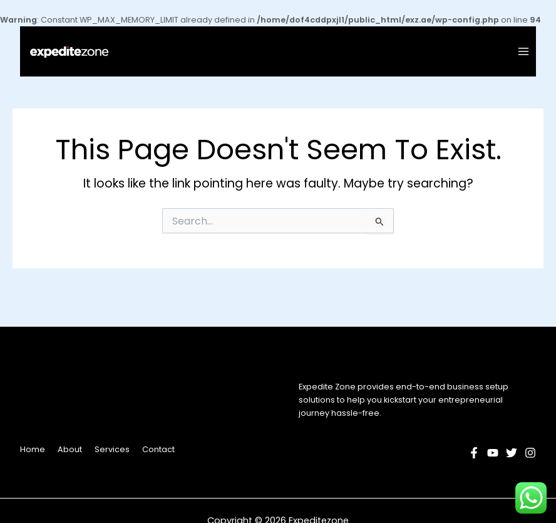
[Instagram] (530, 452)
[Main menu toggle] (524, 52)
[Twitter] (511, 452)
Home (32, 449)
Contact (158, 449)
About (70, 449)
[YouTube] (492, 452)
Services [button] (112, 449)
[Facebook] (474, 452)
